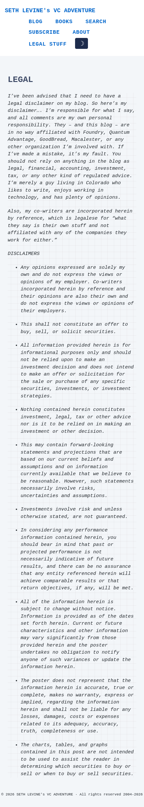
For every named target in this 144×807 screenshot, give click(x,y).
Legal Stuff (48, 44)
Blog (36, 22)
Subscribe (44, 32)
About (81, 32)
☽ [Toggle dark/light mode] (81, 43)
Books (64, 22)
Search (96, 22)
